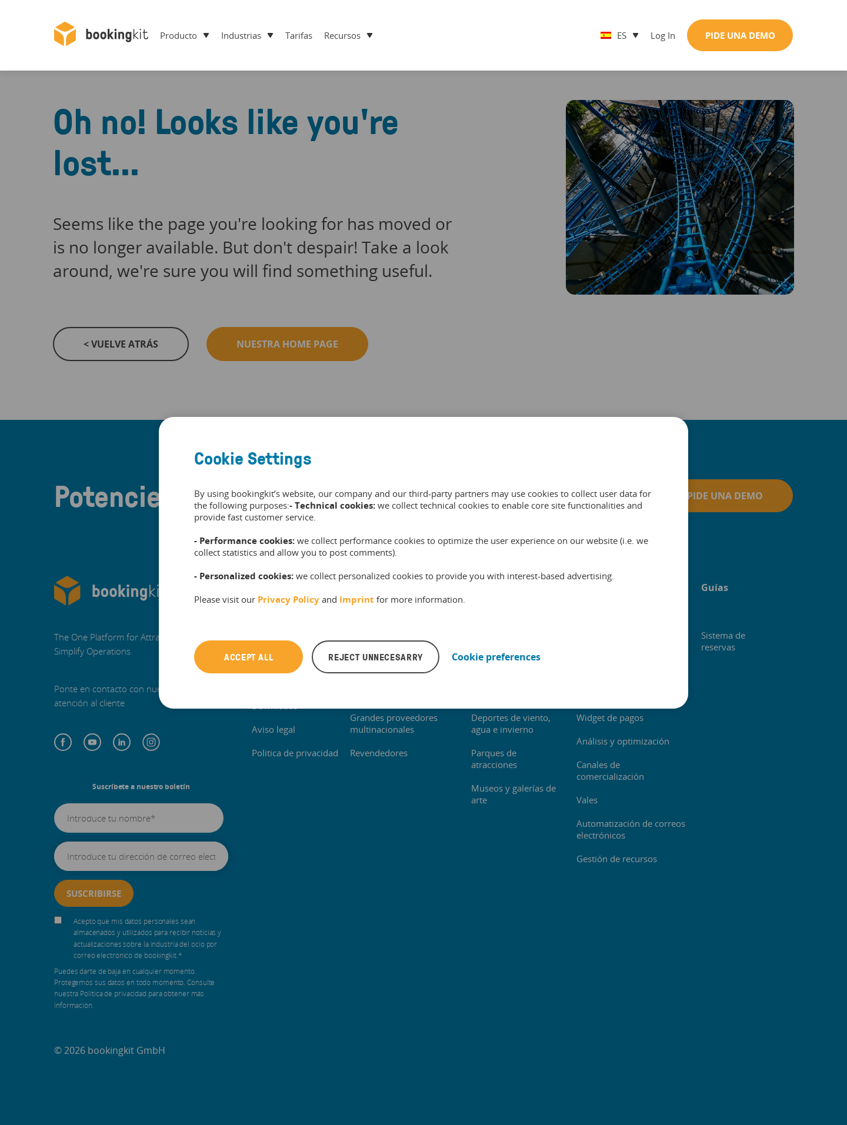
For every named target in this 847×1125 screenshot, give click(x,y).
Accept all (248, 656)
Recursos (342, 35)
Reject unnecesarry (375, 656)
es (613, 35)
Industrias (241, 35)
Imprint (356, 599)
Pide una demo (740, 35)
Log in (663, 35)
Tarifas (298, 35)
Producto (178, 35)
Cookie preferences (496, 656)
